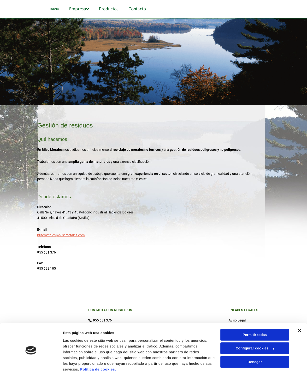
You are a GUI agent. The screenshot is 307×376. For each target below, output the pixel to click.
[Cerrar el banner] (299, 314)
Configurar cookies (255, 332)
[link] (76, 9)
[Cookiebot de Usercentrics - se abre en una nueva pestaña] (31, 366)
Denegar (255, 346)
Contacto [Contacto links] (139, 8)
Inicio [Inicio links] (53, 8)
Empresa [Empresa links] (78, 8)
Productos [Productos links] (110, 8)
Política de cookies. (98, 353)
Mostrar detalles (77, 366)
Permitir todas (255, 319)
